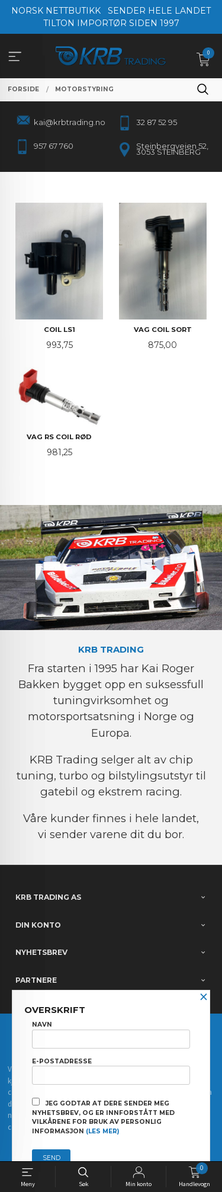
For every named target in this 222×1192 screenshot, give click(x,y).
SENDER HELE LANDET (159, 10)
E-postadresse (111, 1071)
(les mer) (102, 1131)
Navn (111, 1034)
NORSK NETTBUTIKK (56, 10)
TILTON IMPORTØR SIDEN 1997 (111, 23)
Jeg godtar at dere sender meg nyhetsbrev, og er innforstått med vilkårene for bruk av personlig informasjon (103, 1116)
